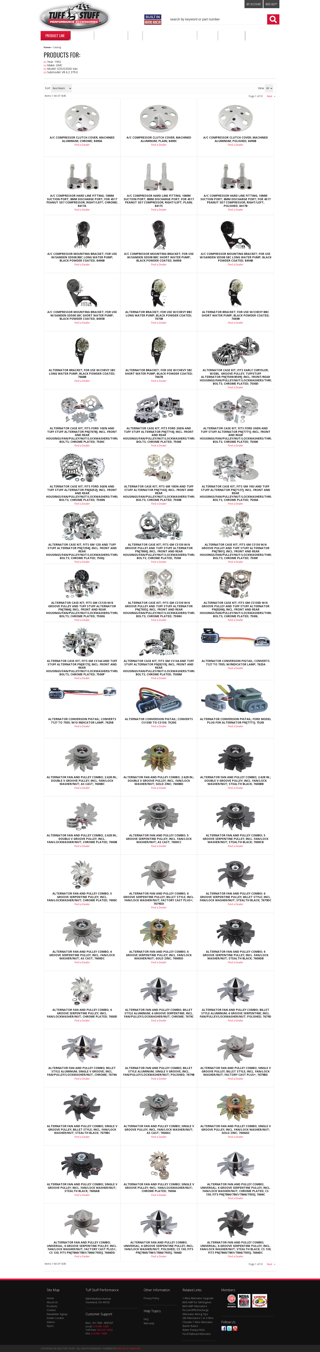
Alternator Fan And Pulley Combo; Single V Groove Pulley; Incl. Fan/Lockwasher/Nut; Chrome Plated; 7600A (159, 1188)
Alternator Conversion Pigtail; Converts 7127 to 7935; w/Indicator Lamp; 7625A (236, 662)
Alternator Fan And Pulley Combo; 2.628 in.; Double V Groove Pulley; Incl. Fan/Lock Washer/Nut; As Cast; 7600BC (82, 781)
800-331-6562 (105, 1330)
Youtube (235, 1328)
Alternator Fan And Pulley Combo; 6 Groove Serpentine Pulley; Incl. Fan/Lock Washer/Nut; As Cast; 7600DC (82, 955)
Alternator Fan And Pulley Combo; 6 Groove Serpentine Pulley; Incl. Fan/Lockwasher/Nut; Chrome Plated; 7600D (82, 1013)
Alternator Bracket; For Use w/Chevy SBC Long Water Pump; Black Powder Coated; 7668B (82, 374)
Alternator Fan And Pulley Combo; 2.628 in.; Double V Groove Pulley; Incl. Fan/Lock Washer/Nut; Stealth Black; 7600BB (235, 781)
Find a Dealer (82, 381)
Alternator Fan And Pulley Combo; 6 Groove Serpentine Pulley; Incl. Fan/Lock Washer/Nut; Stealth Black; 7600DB (235, 955)
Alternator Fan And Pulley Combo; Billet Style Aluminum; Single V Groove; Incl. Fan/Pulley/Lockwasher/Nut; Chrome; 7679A (82, 1071)
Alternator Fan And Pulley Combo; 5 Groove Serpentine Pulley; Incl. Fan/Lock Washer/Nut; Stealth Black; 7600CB (235, 839)
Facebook (223, 1328)
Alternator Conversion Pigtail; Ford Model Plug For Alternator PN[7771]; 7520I (235, 720)
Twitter (229, 1328)
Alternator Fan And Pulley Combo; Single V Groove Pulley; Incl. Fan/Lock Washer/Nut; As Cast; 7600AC (159, 1129)
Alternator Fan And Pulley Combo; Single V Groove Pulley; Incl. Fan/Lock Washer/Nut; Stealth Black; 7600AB (82, 1188)
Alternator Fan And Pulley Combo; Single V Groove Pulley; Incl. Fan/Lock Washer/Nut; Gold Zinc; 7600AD (235, 1129)
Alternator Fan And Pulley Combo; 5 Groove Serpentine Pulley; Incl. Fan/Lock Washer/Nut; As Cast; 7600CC (159, 839)
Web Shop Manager (128, 1348)
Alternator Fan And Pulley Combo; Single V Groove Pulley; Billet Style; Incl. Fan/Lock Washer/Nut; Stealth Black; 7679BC (82, 1129)
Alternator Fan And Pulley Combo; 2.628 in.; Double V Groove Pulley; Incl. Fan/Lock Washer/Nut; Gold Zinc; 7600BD (158, 781)
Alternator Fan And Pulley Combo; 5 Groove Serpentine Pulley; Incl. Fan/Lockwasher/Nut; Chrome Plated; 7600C (82, 897)
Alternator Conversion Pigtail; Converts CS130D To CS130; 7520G (159, 720)
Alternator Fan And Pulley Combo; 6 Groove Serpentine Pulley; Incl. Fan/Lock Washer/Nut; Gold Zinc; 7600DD (159, 955)
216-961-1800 (101, 1326)
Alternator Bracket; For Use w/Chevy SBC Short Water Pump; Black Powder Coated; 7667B (159, 374)
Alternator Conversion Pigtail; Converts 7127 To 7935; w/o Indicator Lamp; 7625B (82, 720)
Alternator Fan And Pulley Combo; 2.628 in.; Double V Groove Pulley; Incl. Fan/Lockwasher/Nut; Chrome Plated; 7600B (82, 839)
